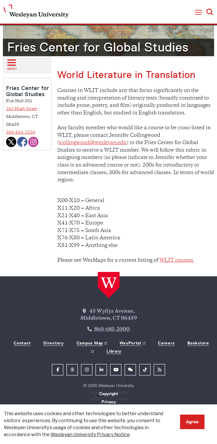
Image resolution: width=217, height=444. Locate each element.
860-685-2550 (20, 133)
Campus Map (90, 343)
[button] (198, 12)
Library (113, 351)
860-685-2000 (112, 329)
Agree (192, 421)
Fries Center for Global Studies (97, 47)
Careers (166, 343)
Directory (53, 343)
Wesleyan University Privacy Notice (90, 434)
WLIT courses (176, 260)
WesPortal (130, 343)
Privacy (109, 401)
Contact (22, 343)
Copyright (108, 393)
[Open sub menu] (11, 65)
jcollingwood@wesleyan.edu (93, 143)
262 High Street (21, 109)
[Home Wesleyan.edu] (36, 13)
